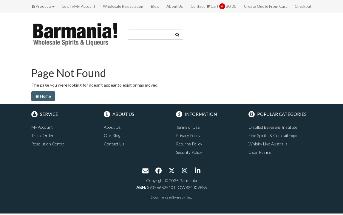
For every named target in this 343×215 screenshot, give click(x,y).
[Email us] (145, 171)
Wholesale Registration (123, 6)
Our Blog (112, 135)
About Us (174, 6)
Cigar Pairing (259, 152)
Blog (155, 6)
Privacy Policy (188, 135)
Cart (221, 6)
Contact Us (114, 143)
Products (43, 6)
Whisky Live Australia (268, 143)
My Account (42, 127)
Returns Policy (189, 143)
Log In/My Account (78, 6)
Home (43, 96)
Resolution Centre (48, 143)
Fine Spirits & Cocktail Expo (272, 135)
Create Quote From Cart (265, 6)
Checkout (303, 6)
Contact (198, 6)
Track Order (42, 135)
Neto (189, 197)
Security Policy (189, 152)
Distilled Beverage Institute (272, 127)
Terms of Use (188, 127)
